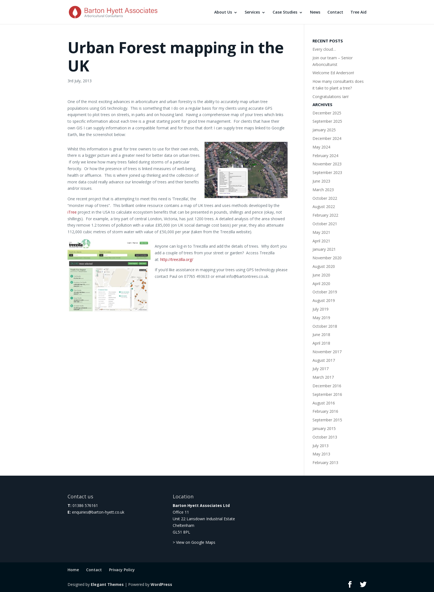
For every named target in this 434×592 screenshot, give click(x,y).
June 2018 (321, 334)
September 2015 (327, 419)
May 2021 (321, 232)
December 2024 (326, 138)
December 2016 (326, 385)
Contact (335, 12)
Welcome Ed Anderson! (333, 72)
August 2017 (323, 360)
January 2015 (324, 428)
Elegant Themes (107, 584)
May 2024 (321, 147)
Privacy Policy (122, 569)
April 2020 (321, 283)
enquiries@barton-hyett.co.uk (98, 512)
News (315, 12)
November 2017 (327, 351)
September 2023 (327, 172)
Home (73, 569)
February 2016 (325, 411)
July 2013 (320, 445)
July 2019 (320, 309)
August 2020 (323, 266)
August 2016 (323, 403)
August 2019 (323, 300)
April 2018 (321, 343)
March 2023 (323, 189)
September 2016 (327, 394)
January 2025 (324, 129)
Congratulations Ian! (330, 96)
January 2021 (324, 249)
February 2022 (325, 215)
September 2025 (327, 121)
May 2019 (321, 317)
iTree (73, 212)
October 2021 (324, 223)
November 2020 (327, 257)
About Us (223, 12)
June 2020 (321, 275)
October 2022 (324, 198)
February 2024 (325, 155)
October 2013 (324, 437)
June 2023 (321, 181)
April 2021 (321, 241)
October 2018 (324, 326)
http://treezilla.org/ (176, 259)
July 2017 (320, 368)
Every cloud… (324, 49)
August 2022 (323, 206)
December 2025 (326, 113)
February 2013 (325, 462)
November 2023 (327, 163)
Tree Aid (358, 12)
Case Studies (285, 12)
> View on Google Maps (194, 542)
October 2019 (324, 291)
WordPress (161, 584)
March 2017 (323, 377)
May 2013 (321, 454)
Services (252, 12)
